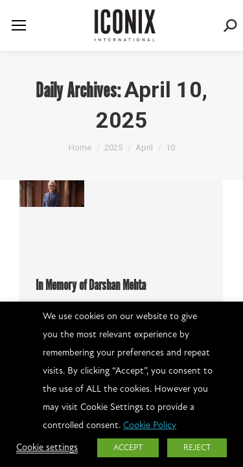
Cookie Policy (149, 426)
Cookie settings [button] (47, 448)
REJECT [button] (197, 448)
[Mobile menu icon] (18, 25)
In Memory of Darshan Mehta (91, 285)
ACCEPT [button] (128, 448)
